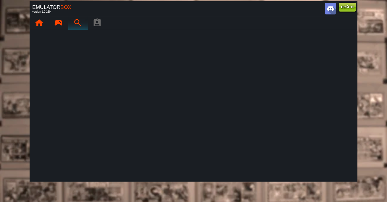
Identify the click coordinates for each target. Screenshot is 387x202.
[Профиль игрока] (97, 23)
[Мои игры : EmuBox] (58, 23)
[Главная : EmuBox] (39, 23)
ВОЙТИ (347, 7)
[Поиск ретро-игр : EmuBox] (77, 23)
